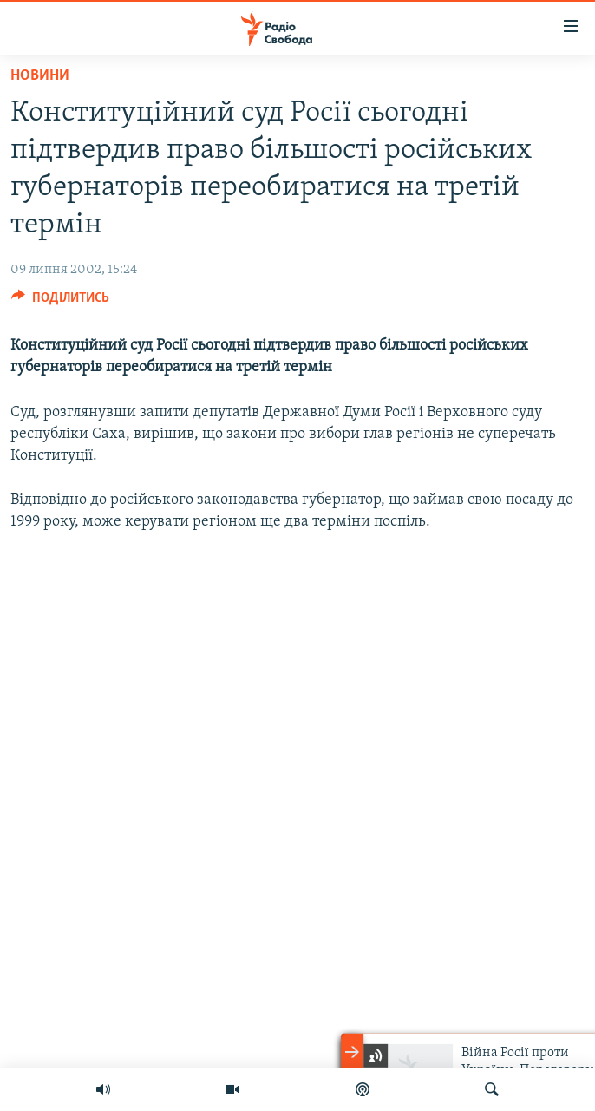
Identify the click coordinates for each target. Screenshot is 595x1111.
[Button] (60, 301)
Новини (39, 76)
